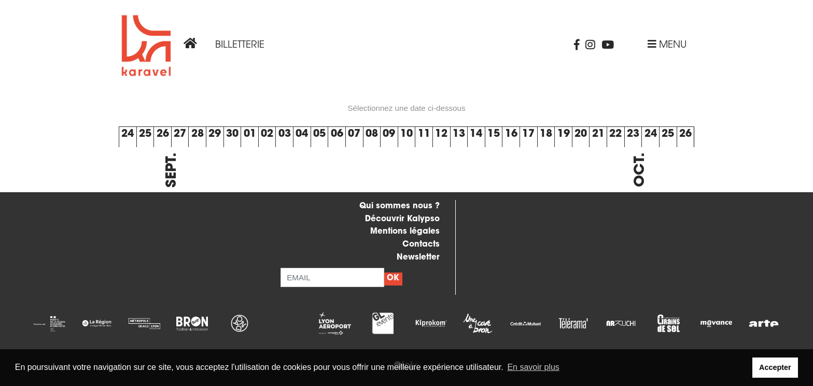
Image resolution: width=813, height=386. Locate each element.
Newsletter (418, 258)
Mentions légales (405, 232)
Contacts (421, 245)
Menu (667, 45)
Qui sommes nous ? (399, 206)
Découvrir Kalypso (402, 219)
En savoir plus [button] (533, 367)
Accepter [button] (775, 367)
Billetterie (239, 45)
